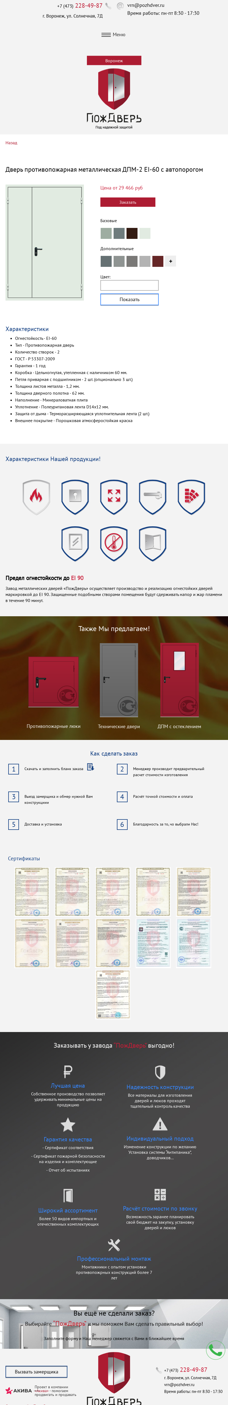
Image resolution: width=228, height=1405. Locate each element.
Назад (11, 142)
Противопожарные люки (54, 726)
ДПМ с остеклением (179, 726)
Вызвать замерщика (36, 1372)
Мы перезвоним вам (215, 1350)
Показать (129, 299)
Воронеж (114, 60)
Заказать (127, 202)
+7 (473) (80, 6)
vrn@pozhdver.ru (145, 5)
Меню (113, 34)
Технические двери (119, 726)
